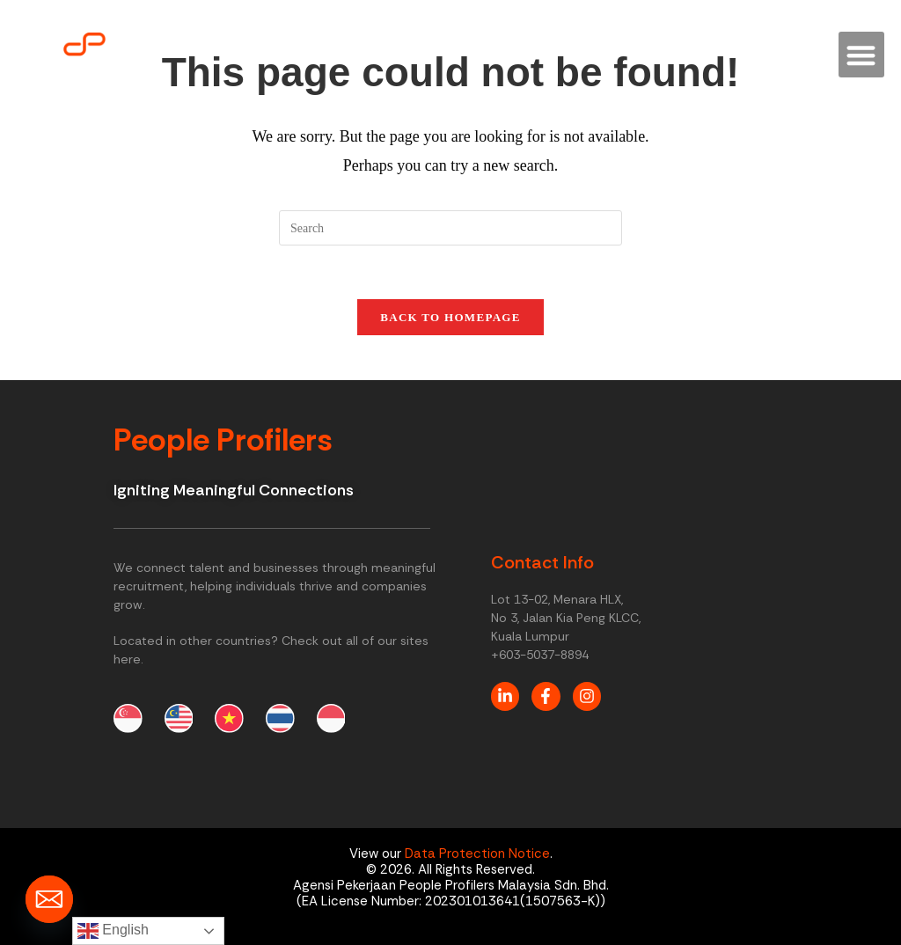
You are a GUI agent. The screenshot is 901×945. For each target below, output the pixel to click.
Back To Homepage (450, 317)
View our (377, 854)
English (113, 930)
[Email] (49, 899)
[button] (862, 55)
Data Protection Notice (477, 854)
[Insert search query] (450, 227)
